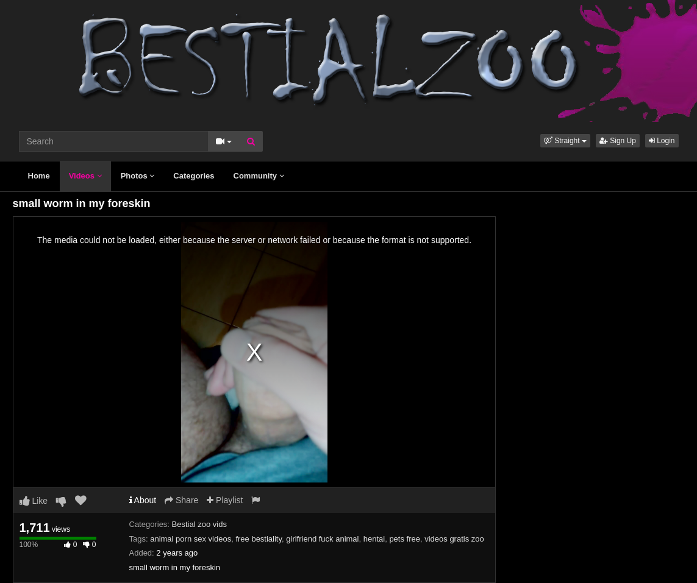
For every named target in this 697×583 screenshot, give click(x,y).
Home (39, 175)
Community (259, 175)
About (143, 500)
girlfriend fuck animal (322, 538)
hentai (374, 538)
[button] (565, 140)
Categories (193, 175)
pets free (404, 538)
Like (34, 501)
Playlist (225, 500)
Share (181, 500)
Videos (85, 175)
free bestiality (258, 538)
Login (662, 140)
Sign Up (617, 140)
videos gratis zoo (454, 538)
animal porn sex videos (190, 538)
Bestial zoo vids (199, 524)
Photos (138, 175)
